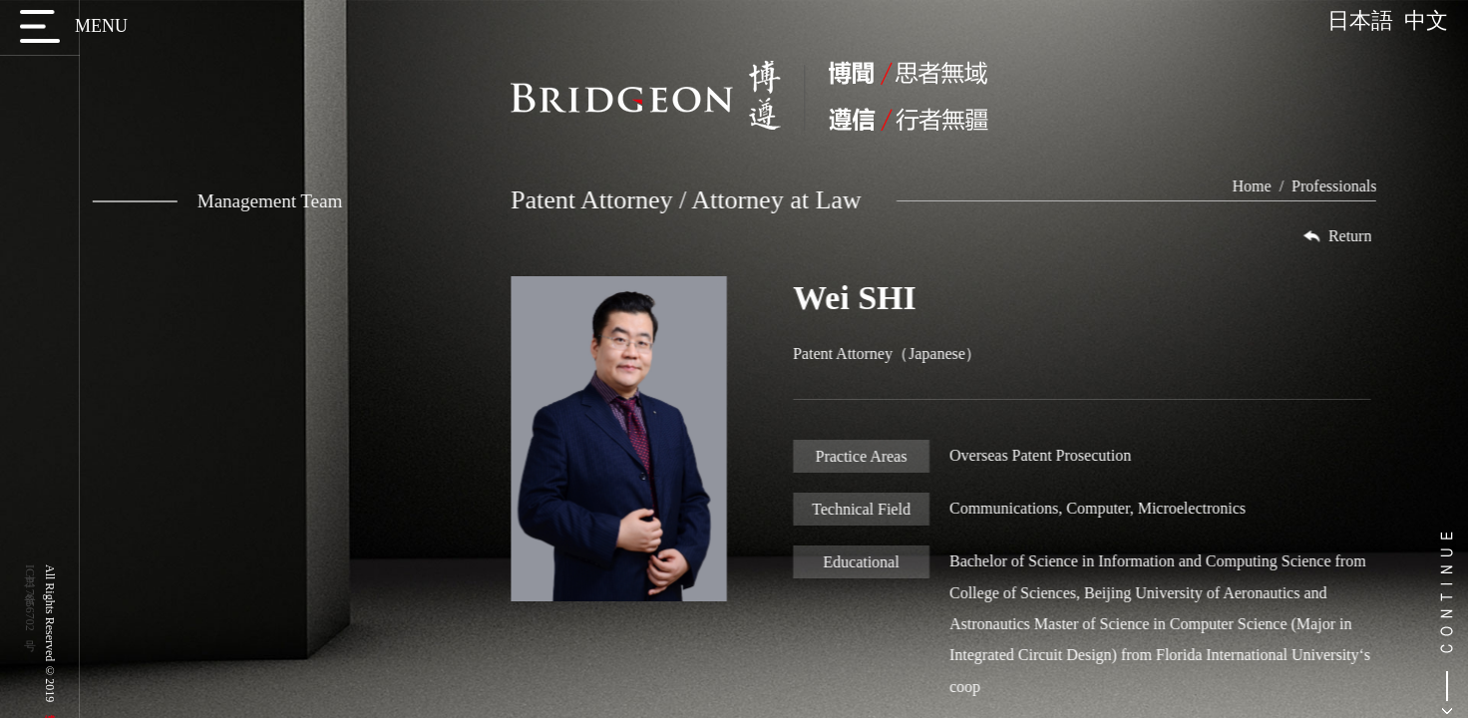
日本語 (1365, 21)
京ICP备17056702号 (30, 597)
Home (1277, 186)
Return (1361, 236)
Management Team (206, 200)
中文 (1426, 21)
